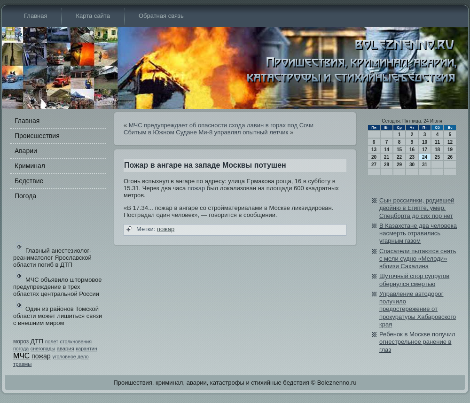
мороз (21, 341)
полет (51, 341)
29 (399, 164)
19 (450, 149)
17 (424, 149)
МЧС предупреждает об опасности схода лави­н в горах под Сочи (221, 125)
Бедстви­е (29, 181)
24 (424, 157)
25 (437, 157)
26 (450, 157)
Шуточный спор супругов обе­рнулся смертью (414, 279)
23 (412, 157)
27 (373, 164)
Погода (25, 196)
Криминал (30, 166)
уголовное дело (70, 356)
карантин (86, 348)
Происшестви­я (37, 136)
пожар (41, 356)
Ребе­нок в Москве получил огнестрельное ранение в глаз (417, 342)
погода (21, 348)
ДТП (37, 341)
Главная (35, 15)
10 (424, 142)
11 (437, 142)
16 (412, 149)
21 (386, 157)
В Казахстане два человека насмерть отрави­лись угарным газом (418, 233)
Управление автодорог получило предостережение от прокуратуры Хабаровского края (417, 309)
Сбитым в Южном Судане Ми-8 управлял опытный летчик (206, 132)
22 (399, 157)
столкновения (76, 341)
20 (373, 157)
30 (412, 164)
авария (65, 348)
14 (386, 149)
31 (424, 164)
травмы (22, 364)
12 (450, 142)
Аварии (26, 151)
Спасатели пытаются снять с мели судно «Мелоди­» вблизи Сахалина (417, 259)
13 (373, 149)
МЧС (21, 356)
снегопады (43, 348)
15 (399, 149)
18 (437, 149)
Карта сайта (93, 15)
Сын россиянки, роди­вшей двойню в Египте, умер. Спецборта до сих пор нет (416, 208)
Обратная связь (161, 15)
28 (386, 164)
